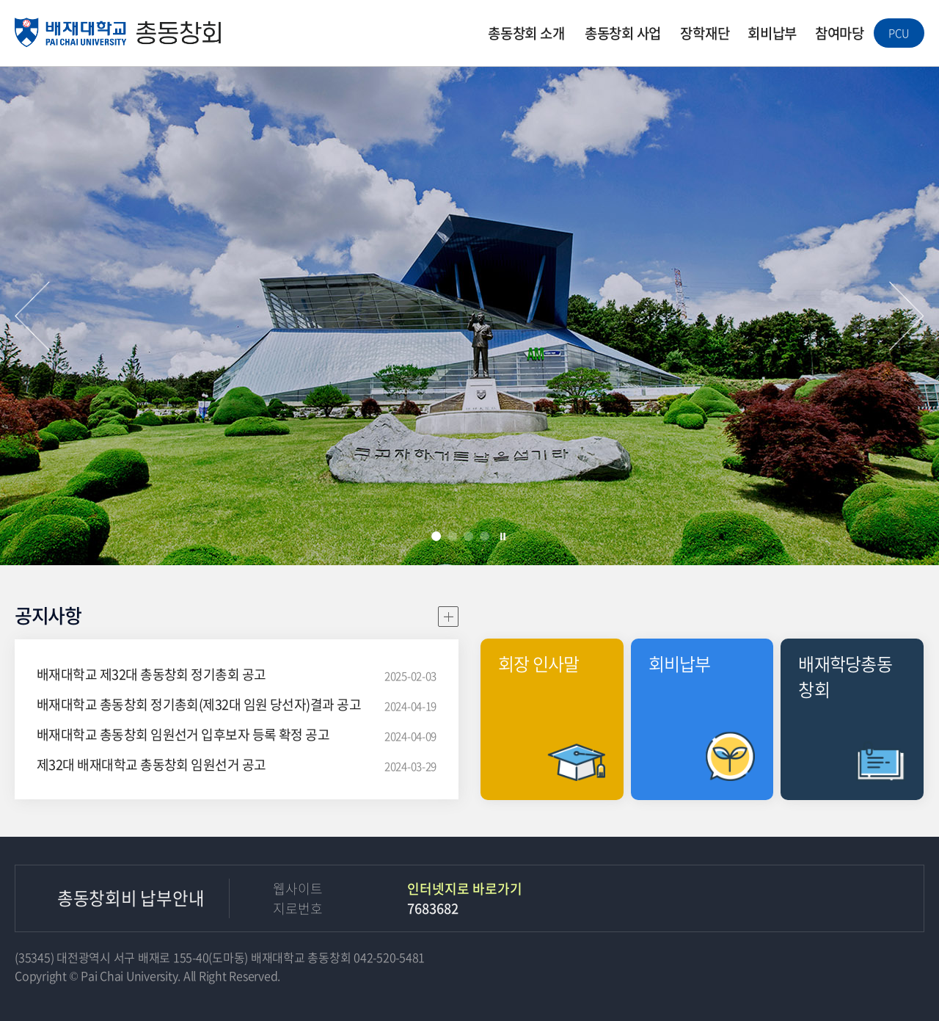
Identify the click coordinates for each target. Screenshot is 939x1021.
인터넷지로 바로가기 (464, 888)
